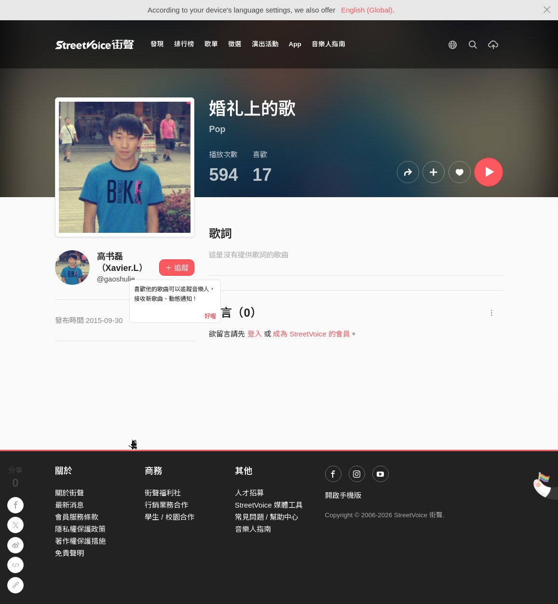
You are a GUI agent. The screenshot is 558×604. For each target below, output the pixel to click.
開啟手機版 (343, 495)
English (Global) (367, 10)
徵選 (235, 44)
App (295, 44)
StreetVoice (95, 44)
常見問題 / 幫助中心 (267, 517)
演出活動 (265, 44)
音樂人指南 (328, 44)
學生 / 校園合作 (169, 517)
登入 (254, 334)
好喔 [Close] (210, 316)
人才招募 (249, 493)
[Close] (547, 10)
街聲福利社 (163, 493)
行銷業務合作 (166, 505)
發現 (157, 44)
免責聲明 (69, 553)
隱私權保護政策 (80, 529)
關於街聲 (69, 493)
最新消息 (69, 505)
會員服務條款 (76, 517)
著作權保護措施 (80, 541)
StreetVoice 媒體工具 (269, 505)
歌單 (211, 44)
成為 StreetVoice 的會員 (311, 334)
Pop (217, 129)
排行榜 (184, 44)
